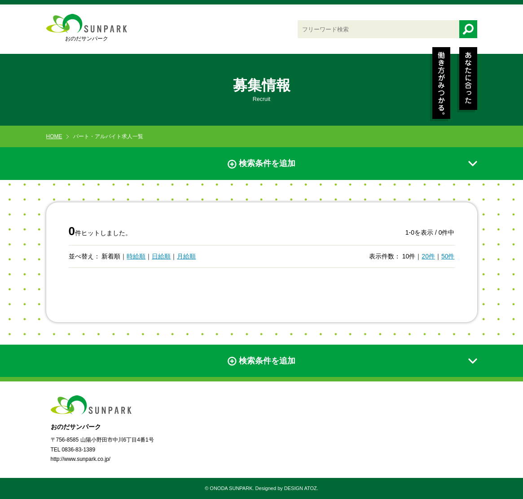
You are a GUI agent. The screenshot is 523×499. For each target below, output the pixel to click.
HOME (54, 136)
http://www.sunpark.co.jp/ (80, 459)
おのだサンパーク (86, 27)
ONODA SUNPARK (231, 488)
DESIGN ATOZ (300, 488)
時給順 (136, 256)
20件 (428, 256)
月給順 (186, 256)
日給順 (161, 256)
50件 (448, 256)
